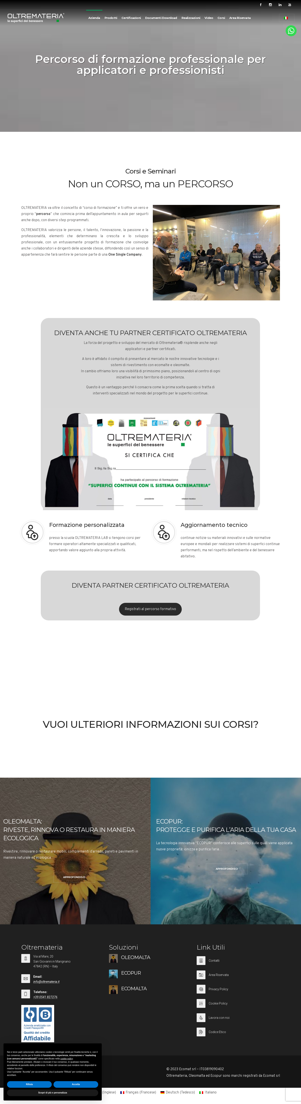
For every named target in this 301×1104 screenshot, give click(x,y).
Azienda (94, 18)
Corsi (221, 18)
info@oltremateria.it (46, 981)
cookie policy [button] (66, 1058)
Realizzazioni (191, 18)
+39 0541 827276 (45, 997)
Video (209, 18)
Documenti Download (161, 18)
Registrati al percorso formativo (150, 609)
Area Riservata (240, 18)
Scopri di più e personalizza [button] (52, 1092)
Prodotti (111, 18)
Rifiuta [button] (29, 1084)
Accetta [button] (76, 1084)
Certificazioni (131, 18)
